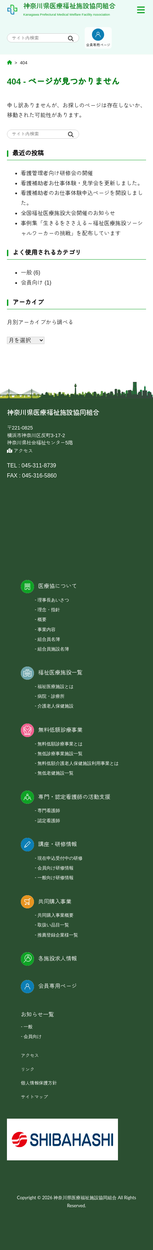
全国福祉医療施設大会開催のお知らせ (68, 213)
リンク (27, 1069)
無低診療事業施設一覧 (60, 753)
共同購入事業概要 (55, 915)
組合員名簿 (48, 639)
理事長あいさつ (53, 600)
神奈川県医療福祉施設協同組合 (69, 6)
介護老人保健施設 (55, 706)
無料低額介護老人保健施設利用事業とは (78, 763)
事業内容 (46, 629)
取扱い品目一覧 (53, 925)
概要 (41, 619)
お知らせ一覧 (37, 1015)
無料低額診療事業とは (60, 743)
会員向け (32, 283)
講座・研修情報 (57, 844)
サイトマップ (34, 1097)
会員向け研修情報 (55, 868)
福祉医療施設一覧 (60, 673)
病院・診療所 (51, 696)
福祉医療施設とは (55, 686)
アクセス (20, 451)
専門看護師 (48, 810)
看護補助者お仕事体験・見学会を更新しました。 (82, 183)
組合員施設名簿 (53, 649)
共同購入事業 (54, 902)
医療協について (57, 586)
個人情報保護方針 (39, 1083)
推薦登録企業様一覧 (57, 935)
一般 (26, 273)
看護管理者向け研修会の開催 (57, 173)
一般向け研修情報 (55, 877)
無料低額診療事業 (60, 730)
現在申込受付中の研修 (60, 858)
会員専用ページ (57, 986)
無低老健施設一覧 (55, 773)
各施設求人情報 (57, 959)
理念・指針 (48, 609)
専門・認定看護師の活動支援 (74, 797)
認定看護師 (48, 820)
